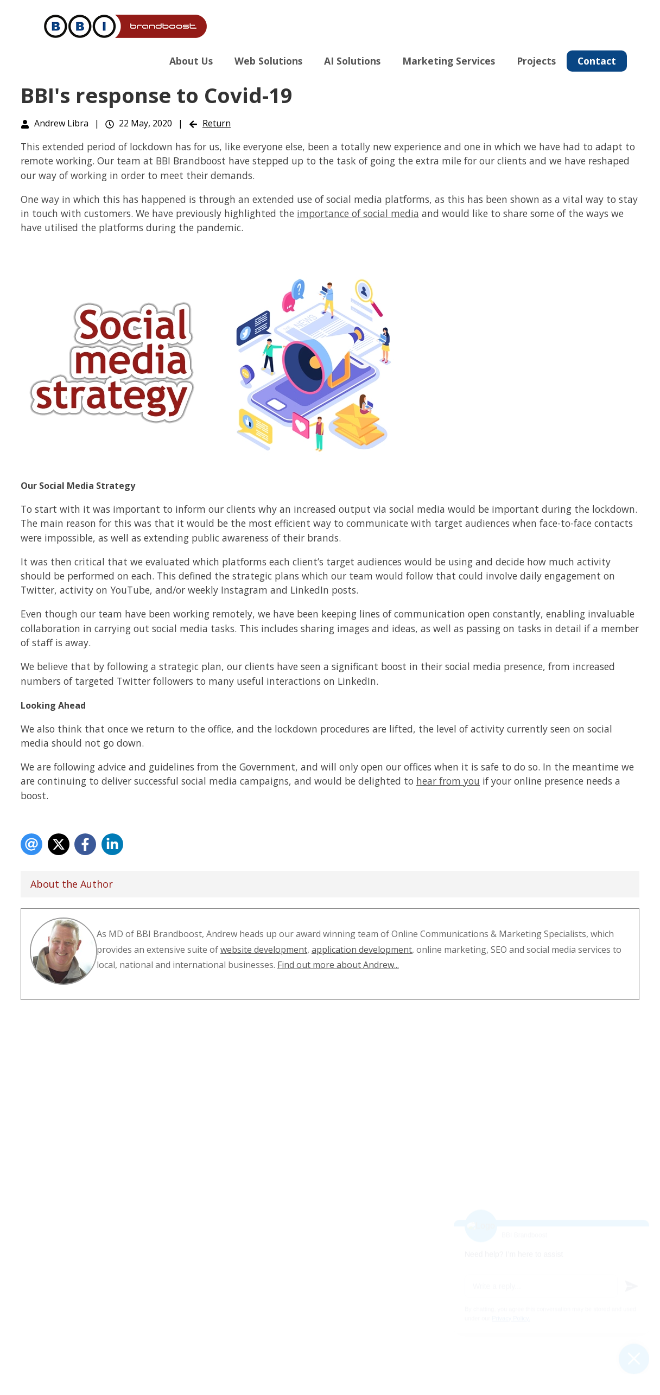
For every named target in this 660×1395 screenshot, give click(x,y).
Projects (536, 60)
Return (216, 123)
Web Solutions (268, 60)
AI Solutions (352, 60)
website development (263, 950)
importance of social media (358, 213)
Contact (597, 60)
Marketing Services (448, 60)
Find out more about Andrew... (338, 965)
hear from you (448, 780)
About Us (191, 60)
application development (362, 950)
